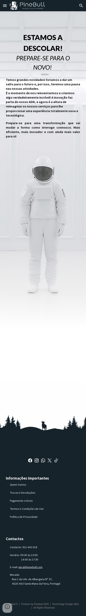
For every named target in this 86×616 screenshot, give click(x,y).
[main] (43, 52)
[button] (5, 5)
